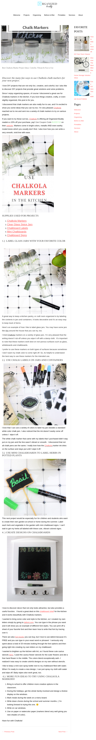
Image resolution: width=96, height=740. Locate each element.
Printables (61, 15)
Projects (27, 15)
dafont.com (29, 622)
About (80, 15)
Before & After (49, 15)
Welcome (16, 15)
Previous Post (8, 732)
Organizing (37, 15)
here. (11, 655)
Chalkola (57, 108)
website (9, 126)
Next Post (63, 732)
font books (19, 637)
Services (72, 15)
